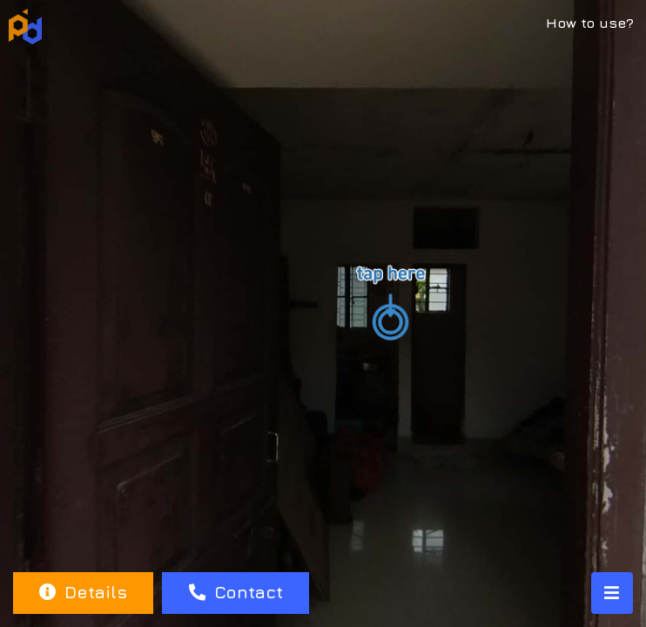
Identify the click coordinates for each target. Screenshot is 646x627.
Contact (236, 592)
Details (83, 592)
